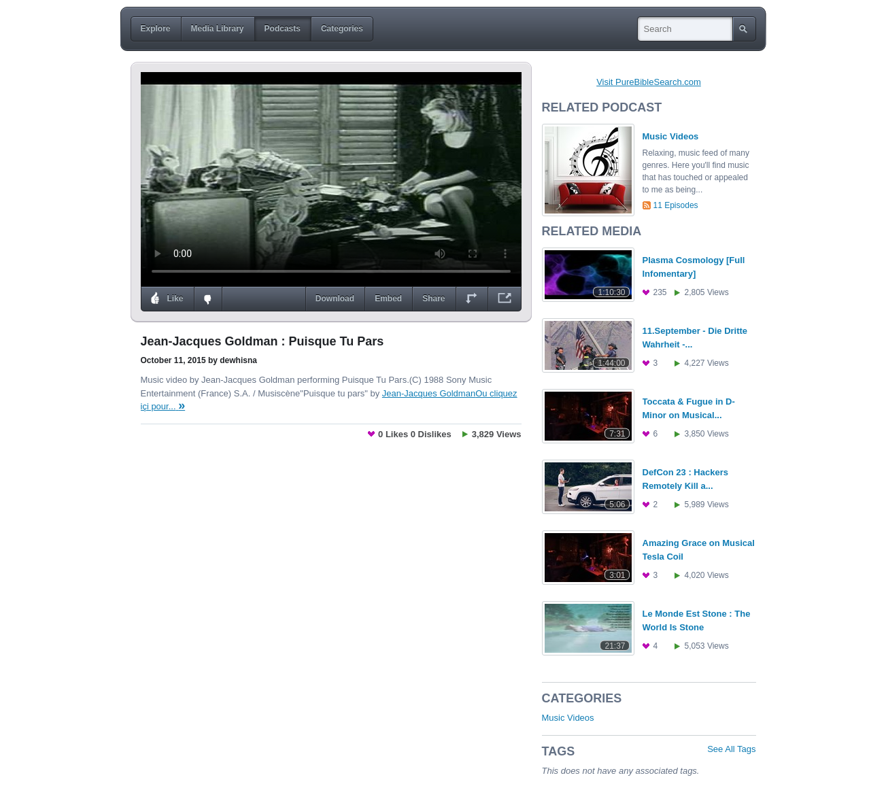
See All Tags (731, 749)
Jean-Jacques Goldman (428, 393)
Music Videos (568, 718)
